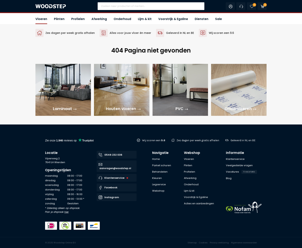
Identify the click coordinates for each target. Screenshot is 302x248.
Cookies (203, 242)
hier (66, 212)
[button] (41, 18)
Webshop (192, 153)
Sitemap (192, 242)
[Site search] (151, 6)
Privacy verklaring (219, 242)
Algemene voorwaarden (244, 242)
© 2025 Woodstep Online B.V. (60, 242)
